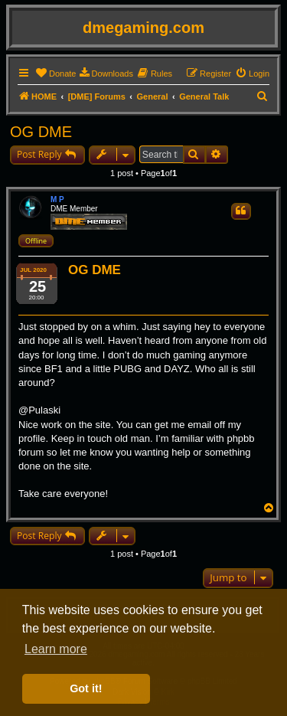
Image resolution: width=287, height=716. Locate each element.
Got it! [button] (86, 688)
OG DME (41, 131)
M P (57, 199)
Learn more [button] (55, 649)
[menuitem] (55, 73)
